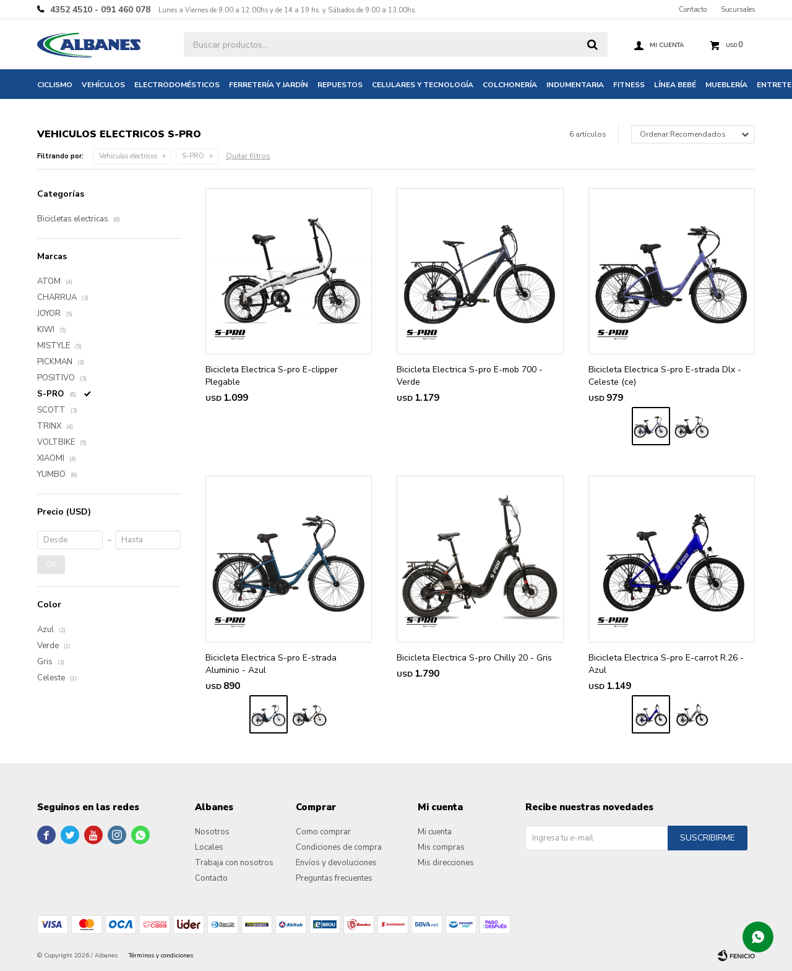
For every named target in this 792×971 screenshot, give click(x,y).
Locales (209, 847)
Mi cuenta (435, 831)
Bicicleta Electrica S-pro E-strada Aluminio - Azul (271, 664)
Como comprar (323, 831)
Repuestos (340, 85)
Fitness (629, 85)
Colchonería (510, 85)
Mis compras (441, 847)
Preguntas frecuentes (334, 878)
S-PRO (193, 156)
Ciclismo (54, 85)
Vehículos (103, 85)
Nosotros (212, 831)
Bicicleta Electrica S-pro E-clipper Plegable (271, 376)
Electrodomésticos (177, 85)
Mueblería (726, 85)
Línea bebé (675, 85)
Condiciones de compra (339, 847)
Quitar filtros (248, 156)
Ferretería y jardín (268, 85)
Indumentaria (575, 85)
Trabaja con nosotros (234, 862)
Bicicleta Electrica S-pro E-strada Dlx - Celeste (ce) (664, 376)
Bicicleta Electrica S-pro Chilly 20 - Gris (474, 658)
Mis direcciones (446, 862)
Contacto (693, 9)
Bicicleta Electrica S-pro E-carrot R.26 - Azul (666, 664)
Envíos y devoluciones (336, 862)
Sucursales (738, 9)
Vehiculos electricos (128, 156)
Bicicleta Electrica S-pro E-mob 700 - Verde (470, 376)
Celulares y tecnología (422, 85)
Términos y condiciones (161, 955)
